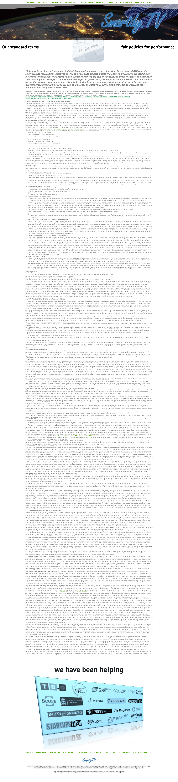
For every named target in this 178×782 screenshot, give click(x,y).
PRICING (31, 2)
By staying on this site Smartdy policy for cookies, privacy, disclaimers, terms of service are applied (89, 772)
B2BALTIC (63, 592)
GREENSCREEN (86, 2)
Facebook (56, 129)
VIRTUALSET (70, 2)
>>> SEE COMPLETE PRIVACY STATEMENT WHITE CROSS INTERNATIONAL (48, 98)
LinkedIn (61, 129)
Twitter (67, 129)
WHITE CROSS (81, 592)
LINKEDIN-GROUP (141, 2)
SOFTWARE (43, 2)
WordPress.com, (75, 129)
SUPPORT (100, 2)
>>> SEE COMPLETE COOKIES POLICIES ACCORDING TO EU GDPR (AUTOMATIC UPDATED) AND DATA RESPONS (59, 97)
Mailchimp (83, 129)
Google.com (48, 129)
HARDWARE (56, 2)
